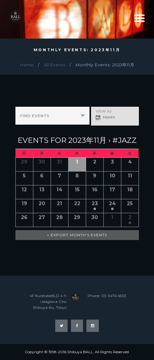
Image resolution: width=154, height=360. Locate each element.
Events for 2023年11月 (62, 140)
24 (112, 203)
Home (27, 64)
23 (95, 203)
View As (104, 111)
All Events (54, 64)
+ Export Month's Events (77, 235)
